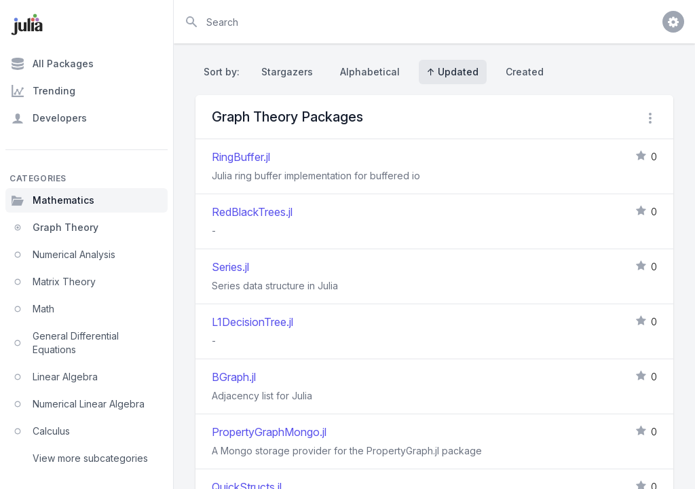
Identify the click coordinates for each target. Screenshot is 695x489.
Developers (49, 118)
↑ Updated (452, 71)
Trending (43, 91)
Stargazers (287, 71)
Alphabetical (370, 71)
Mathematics (52, 200)
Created (525, 71)
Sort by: (224, 71)
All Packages (52, 64)
